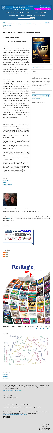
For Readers (5, 374)
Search (32, 18)
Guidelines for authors (14, 15)
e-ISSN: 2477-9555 (17, 390)
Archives (13, 12)
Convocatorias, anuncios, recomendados (35, 15)
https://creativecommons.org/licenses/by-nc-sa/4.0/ (15, 414)
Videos (22, 15)
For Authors (5, 376)
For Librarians (5, 378)
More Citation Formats (37, 88)
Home (4, 22)
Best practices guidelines (40, 12)
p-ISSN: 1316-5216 (7, 390)
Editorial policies (29, 12)
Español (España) (6, 180)
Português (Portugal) (7, 184)
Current (7, 12)
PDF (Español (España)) (39, 67)
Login (50, 1)
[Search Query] (24, 18)
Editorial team (20, 12)
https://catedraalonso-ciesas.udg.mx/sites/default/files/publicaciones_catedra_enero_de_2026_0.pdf (27, 328)
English (4, 182)
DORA (8, 218)
